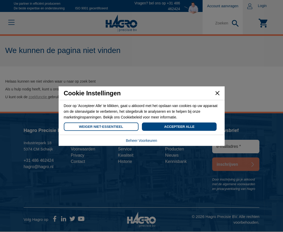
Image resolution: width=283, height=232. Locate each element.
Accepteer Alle (179, 126)
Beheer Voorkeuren (141, 140)
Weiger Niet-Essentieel (101, 126)
